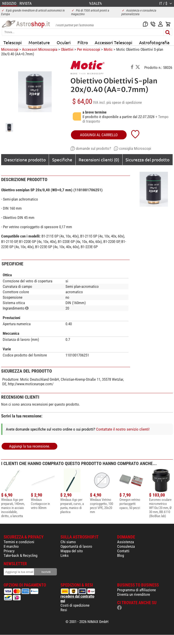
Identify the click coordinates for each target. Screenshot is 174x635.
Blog (120, 555)
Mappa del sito (71, 551)
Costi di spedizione (74, 605)
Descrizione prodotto (25, 159)
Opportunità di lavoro (76, 546)
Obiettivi (67, 49)
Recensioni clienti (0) (99, 159)
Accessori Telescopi (113, 42)
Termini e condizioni (19, 542)
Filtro (82, 42)
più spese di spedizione (124, 102)
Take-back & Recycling (20, 555)
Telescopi (12, 42)
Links (64, 555)
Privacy (9, 551)
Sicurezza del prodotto (147, 159)
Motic (108, 49)
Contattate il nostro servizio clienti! (123, 429)
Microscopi (9, 49)
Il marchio (11, 546)
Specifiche (62, 159)
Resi (63, 610)
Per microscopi (88, 49)
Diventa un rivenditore (133, 594)
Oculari (64, 42)
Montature (39, 42)
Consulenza (126, 546)
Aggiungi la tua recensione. (29, 446)
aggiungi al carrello (99, 135)
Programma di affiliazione (136, 590)
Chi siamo (68, 542)
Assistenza (125, 542)
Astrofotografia (154, 42)
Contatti (123, 551)
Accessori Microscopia (39, 49)
